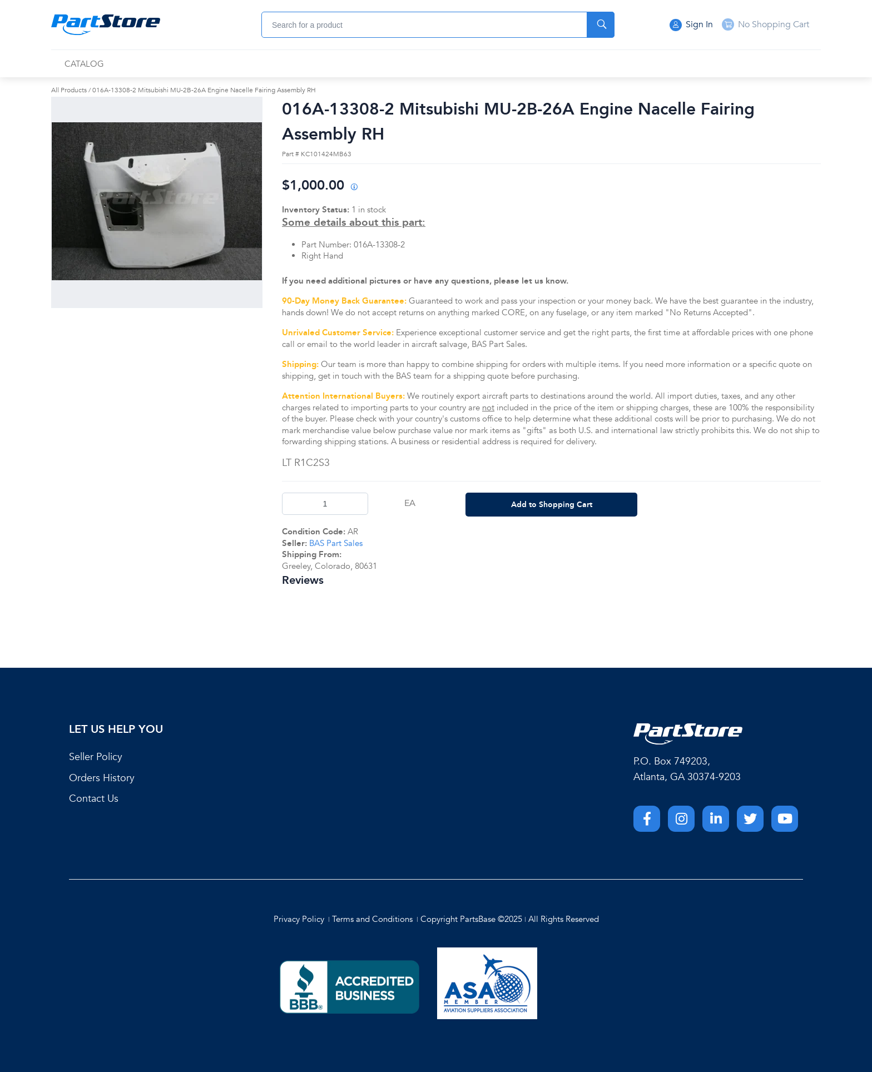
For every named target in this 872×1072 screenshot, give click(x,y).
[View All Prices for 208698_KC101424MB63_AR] (353, 188)
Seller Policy (95, 757)
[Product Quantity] (325, 504)
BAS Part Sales (336, 543)
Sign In (691, 25)
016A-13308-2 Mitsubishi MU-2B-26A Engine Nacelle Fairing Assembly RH (204, 90)
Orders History (102, 778)
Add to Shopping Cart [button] (551, 504)
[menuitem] (84, 64)
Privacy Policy (299, 919)
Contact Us (93, 799)
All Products (69, 90)
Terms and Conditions (372, 919)
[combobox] (438, 25)
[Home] (105, 25)
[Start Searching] (601, 25)
